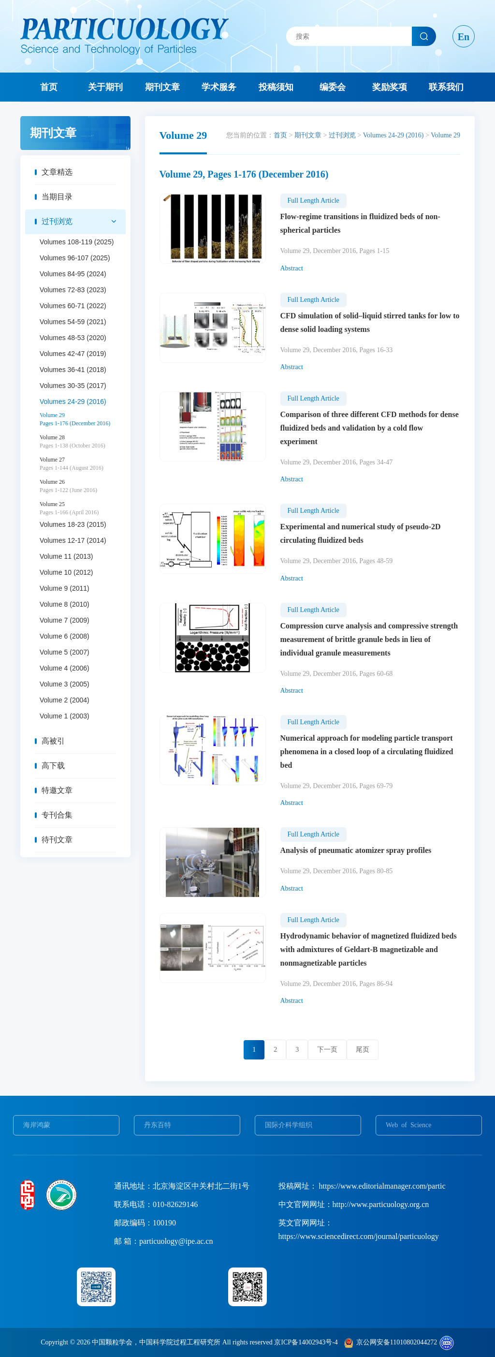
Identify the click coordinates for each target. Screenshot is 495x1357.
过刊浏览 (57, 221)
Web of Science (409, 1125)
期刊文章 (162, 87)
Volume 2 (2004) (64, 700)
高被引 (53, 741)
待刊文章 (57, 839)
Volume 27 (83, 464)
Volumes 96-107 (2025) (75, 258)
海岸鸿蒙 (36, 1125)
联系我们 (446, 87)
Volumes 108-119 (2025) (77, 242)
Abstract (291, 268)
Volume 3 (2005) (64, 684)
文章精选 (57, 172)
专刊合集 (57, 815)
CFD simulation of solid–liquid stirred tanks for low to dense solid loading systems (370, 322)
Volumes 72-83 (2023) (73, 290)
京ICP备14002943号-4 (305, 1342)
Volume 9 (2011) (64, 588)
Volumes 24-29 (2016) (73, 401)
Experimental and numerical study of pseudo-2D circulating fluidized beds (360, 533)
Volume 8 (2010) (64, 604)
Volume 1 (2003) (64, 716)
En (463, 36)
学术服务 (219, 87)
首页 (49, 87)
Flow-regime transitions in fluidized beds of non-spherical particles (360, 223)
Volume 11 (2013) (66, 556)
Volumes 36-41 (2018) (73, 369)
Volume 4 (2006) (64, 668)
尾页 (362, 1049)
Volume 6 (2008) (64, 636)
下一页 (327, 1049)
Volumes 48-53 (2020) (73, 338)
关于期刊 (105, 87)
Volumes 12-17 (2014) (73, 540)
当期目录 (57, 197)
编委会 (333, 87)
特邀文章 (57, 790)
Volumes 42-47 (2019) (73, 354)
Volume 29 (83, 419)
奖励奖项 (389, 87)
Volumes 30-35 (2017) (73, 385)
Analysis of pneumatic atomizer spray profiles (356, 850)
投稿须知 (276, 87)
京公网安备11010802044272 (396, 1342)
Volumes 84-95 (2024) (73, 274)
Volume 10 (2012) (66, 572)
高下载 (53, 765)
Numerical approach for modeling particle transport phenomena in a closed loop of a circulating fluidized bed (366, 751)
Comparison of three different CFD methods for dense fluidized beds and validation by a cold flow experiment (369, 428)
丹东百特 (157, 1125)
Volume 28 (83, 441)
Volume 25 (83, 508)
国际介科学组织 (288, 1125)
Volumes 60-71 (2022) (73, 306)
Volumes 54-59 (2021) (73, 322)
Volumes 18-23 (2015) (73, 524)
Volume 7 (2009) (64, 620)
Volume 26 (83, 486)
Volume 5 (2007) (64, 652)
